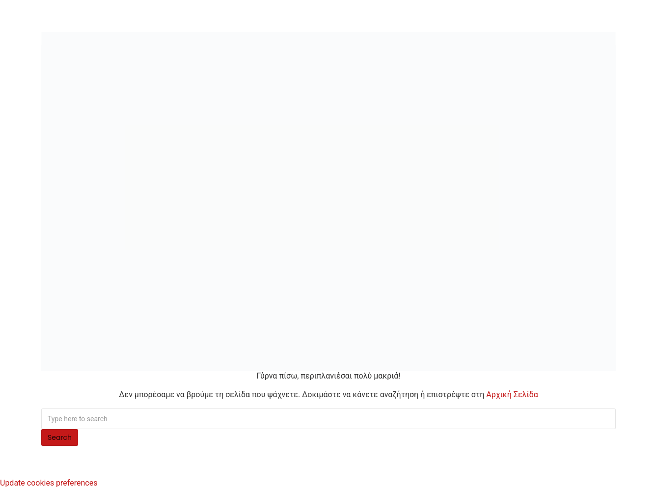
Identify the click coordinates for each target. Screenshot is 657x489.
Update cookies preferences (48, 483)
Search (60, 437)
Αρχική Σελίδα (512, 394)
